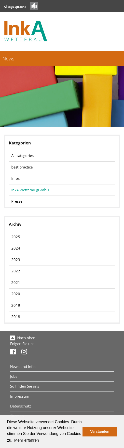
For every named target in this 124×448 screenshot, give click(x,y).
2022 (15, 271)
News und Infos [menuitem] (23, 366)
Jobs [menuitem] (13, 376)
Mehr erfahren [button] (26, 440)
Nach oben (22, 337)
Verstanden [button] (99, 432)
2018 (15, 316)
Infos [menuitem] (15, 178)
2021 (15, 282)
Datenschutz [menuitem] (20, 406)
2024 (15, 248)
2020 (15, 293)
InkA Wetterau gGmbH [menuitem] (30, 190)
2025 (15, 236)
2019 (15, 305)
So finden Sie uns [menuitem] (24, 386)
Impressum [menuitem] (19, 396)
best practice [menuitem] (22, 167)
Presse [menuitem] (16, 201)
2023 (15, 259)
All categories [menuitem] (22, 155)
